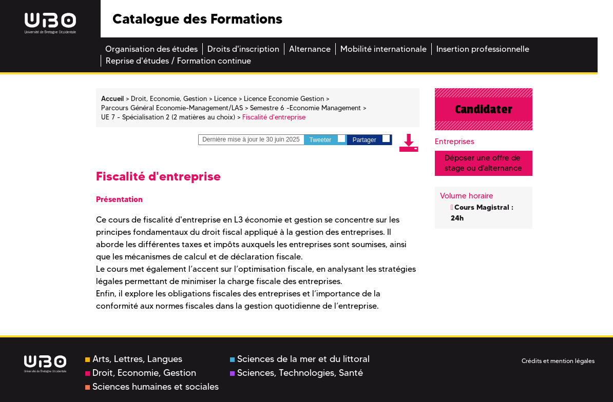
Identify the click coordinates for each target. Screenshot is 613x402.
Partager (371, 139)
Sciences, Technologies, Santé (296, 372)
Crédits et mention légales (558, 361)
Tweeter (327, 139)
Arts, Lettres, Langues (133, 359)
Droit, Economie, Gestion (140, 372)
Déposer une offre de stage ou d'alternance (483, 162)
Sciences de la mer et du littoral (300, 359)
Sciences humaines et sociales (152, 386)
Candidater (483, 109)
